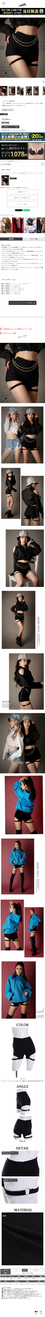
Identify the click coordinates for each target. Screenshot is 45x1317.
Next (43, 48)
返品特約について (22, 192)
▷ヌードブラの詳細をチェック (9, 161)
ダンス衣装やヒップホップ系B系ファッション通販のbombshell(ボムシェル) (18, 15)
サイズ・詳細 (33, 239)
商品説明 (11, 239)
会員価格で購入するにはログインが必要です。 (14, 130)
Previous (2, 48)
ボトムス (39, 15)
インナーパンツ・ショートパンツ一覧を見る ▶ (22, 303)
